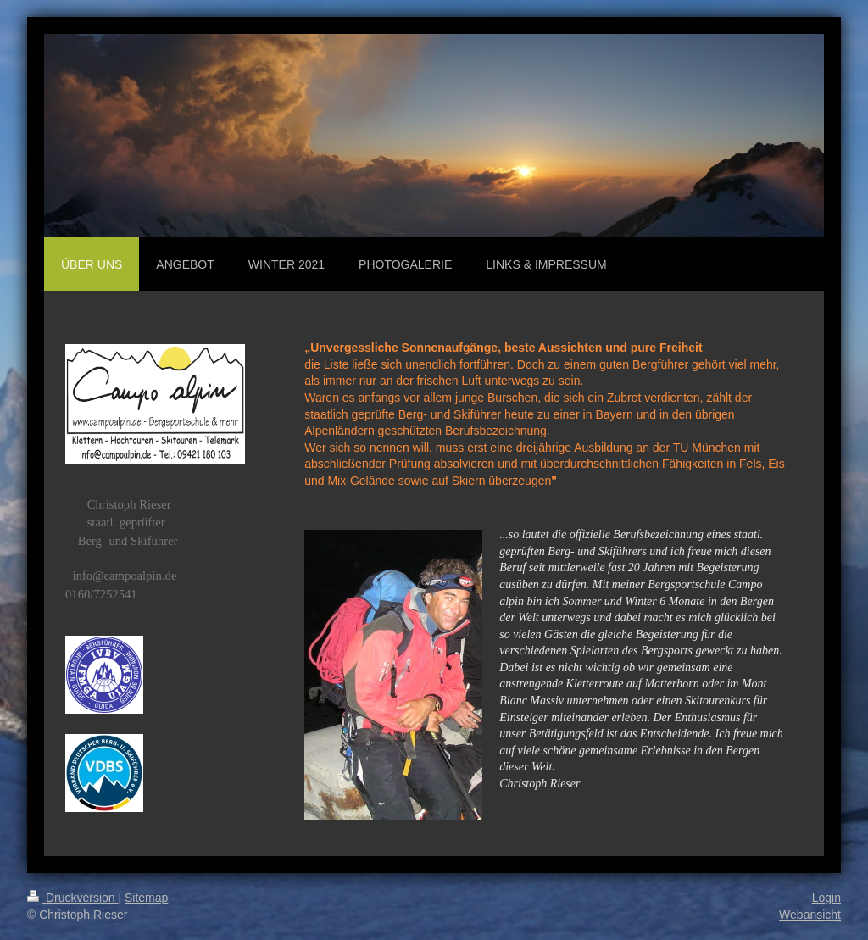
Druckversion (72, 897)
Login (826, 897)
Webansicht (810, 914)
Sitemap (146, 897)
